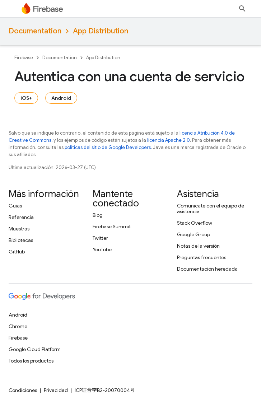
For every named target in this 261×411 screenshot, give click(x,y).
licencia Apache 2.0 (168, 140)
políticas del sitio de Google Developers (108, 147)
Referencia (21, 217)
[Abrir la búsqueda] (242, 8)
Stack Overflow (194, 223)
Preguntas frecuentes (201, 257)
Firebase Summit (112, 226)
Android (61, 98)
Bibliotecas (21, 240)
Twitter (100, 238)
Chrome (18, 326)
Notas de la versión (198, 246)
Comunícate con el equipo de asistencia (210, 208)
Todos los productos (31, 361)
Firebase (23, 58)
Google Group (193, 234)
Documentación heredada (207, 269)
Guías (15, 205)
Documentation (35, 31)
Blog (98, 215)
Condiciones (23, 390)
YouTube (102, 249)
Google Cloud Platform (35, 349)
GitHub (17, 251)
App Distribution (100, 31)
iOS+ (26, 98)
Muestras (19, 228)
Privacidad (56, 390)
